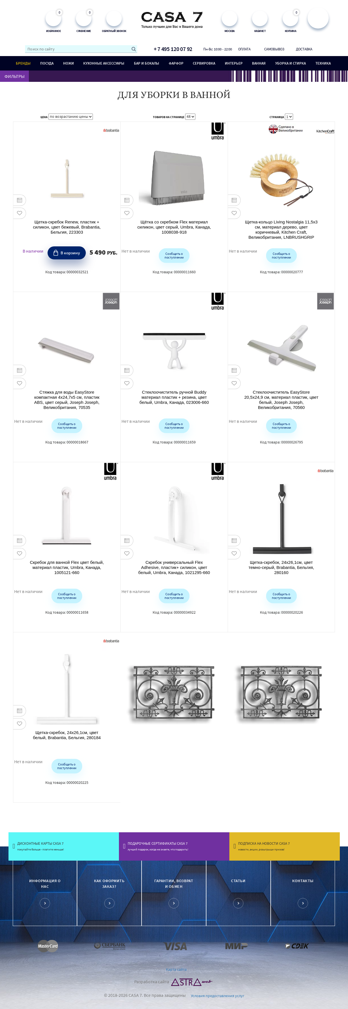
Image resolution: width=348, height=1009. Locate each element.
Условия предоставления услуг (217, 996)
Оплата (244, 49)
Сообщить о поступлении (174, 255)
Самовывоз (274, 49)
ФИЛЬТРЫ (15, 76)
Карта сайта (176, 969)
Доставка (304, 49)
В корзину (70, 252)
